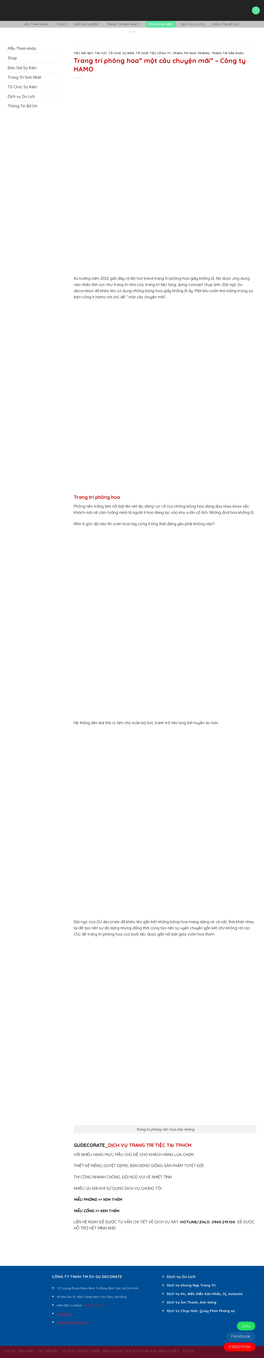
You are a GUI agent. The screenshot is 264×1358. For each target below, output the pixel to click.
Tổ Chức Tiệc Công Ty (153, 53)
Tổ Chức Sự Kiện (161, 24)
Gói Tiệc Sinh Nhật (19, 1351)
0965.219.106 (223, 1221)
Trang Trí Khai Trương (191, 53)
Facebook (240, 1336)
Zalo (246, 1325)
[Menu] (256, 10)
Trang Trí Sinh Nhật (124, 24)
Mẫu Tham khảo (37, 24)
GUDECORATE (89, 1145)
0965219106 (239, 1346)
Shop (62, 24)
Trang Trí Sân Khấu (228, 53)
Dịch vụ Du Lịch (193, 24)
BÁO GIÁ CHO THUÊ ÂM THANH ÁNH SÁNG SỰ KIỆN (141, 1351)
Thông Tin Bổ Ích (226, 24)
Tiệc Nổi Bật (83, 53)
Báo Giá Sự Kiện (87, 24)
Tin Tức (101, 53)
